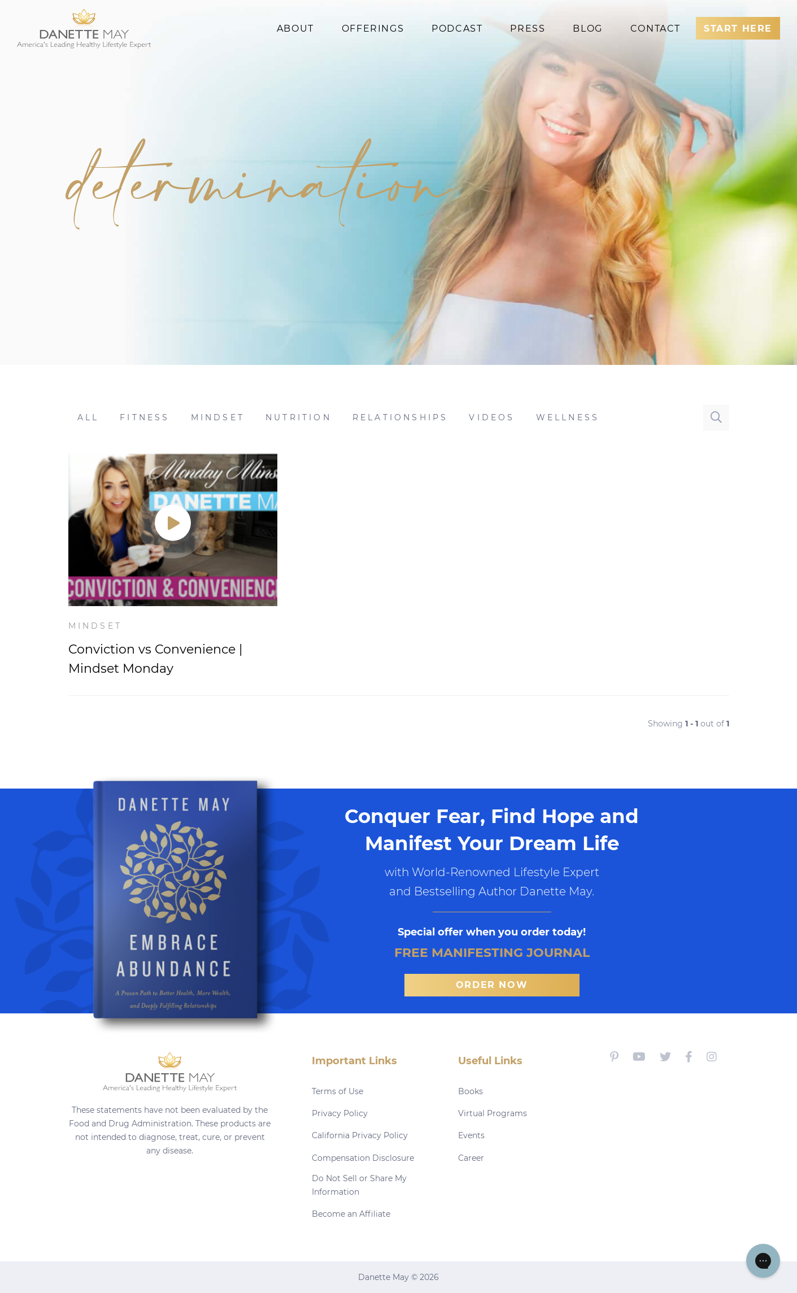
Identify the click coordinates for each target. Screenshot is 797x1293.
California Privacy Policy (360, 1135)
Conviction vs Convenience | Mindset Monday (155, 659)
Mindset (95, 626)
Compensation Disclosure (363, 1158)
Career (471, 1158)
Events (471, 1135)
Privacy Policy (340, 1113)
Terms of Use (337, 1091)
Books (470, 1091)
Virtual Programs (492, 1113)
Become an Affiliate (351, 1214)
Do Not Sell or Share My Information (359, 1185)
